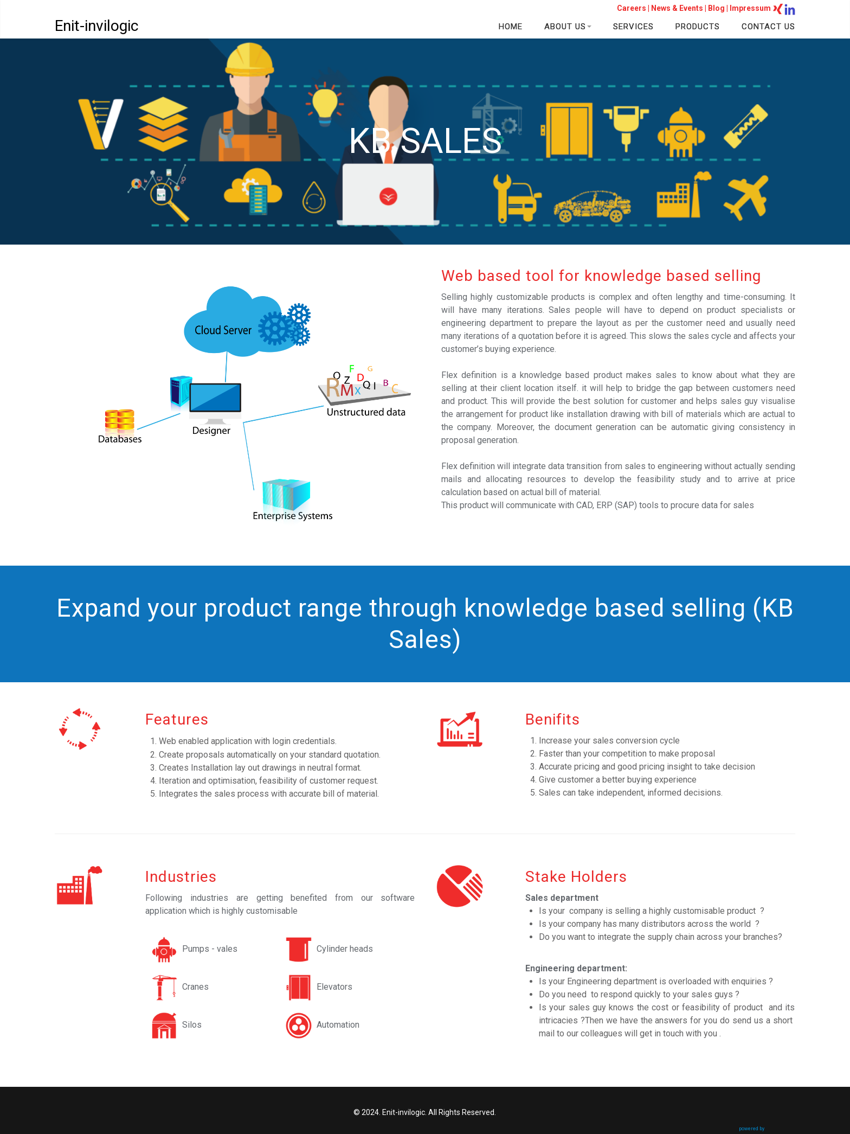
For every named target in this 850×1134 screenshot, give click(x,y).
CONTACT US (768, 26)
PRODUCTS (697, 26)
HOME (511, 26)
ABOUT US (567, 26)
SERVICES (633, 26)
